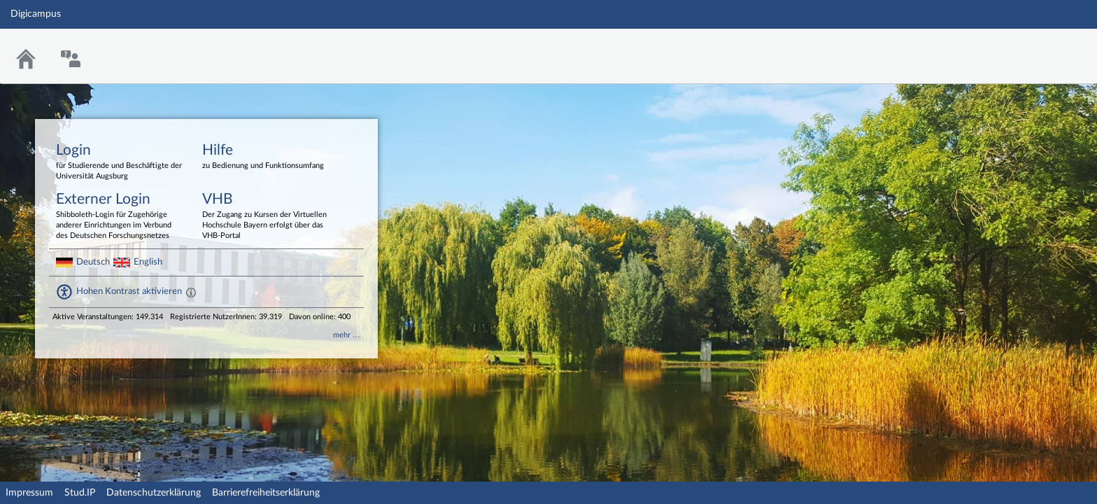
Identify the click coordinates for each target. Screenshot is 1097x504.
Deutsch (93, 262)
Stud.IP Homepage (1043, 47)
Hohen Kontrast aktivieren (129, 291)
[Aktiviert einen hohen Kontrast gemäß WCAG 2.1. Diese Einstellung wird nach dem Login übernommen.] (191, 292)
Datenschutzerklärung (153, 493)
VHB (265, 216)
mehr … (346, 335)
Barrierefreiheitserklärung (266, 493)
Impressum (29, 493)
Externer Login (119, 216)
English (148, 262)
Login (119, 162)
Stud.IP (79, 493)
